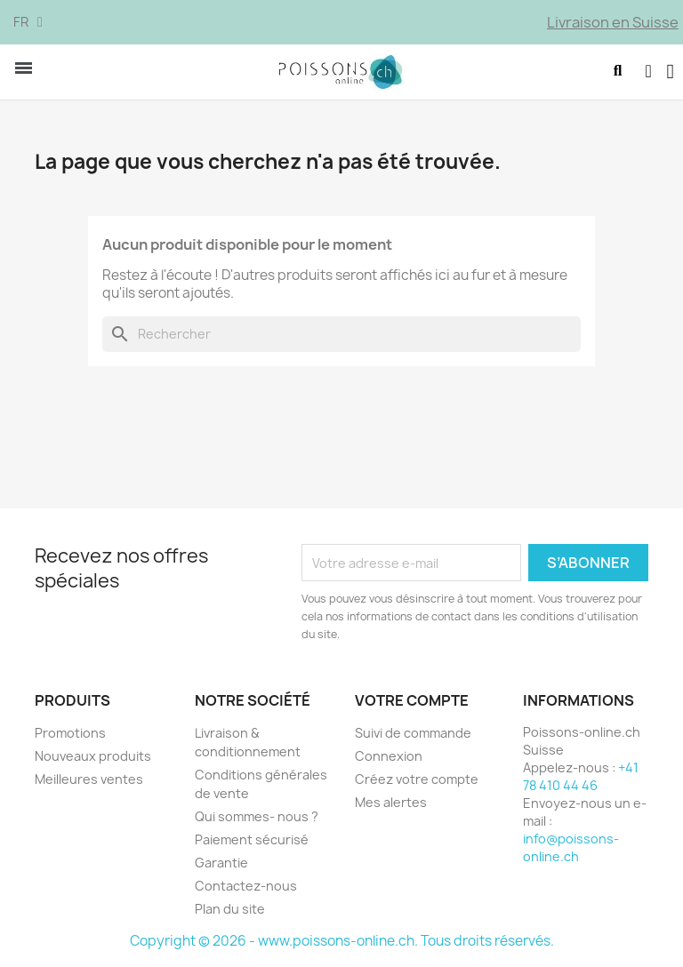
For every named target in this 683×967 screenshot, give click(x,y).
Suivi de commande (413, 735)
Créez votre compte (416, 781)
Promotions (70, 735)
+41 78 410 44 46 (581, 779)
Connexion (388, 758)
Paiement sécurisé (252, 842)
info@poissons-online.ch (571, 850)
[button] (615, 73)
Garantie (221, 865)
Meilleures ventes (89, 781)
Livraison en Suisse (613, 22)
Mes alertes (391, 804)
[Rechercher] (341, 338)
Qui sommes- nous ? (256, 819)
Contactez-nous (246, 888)
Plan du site (230, 911)
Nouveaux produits (93, 758)
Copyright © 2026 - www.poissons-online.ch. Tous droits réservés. (342, 943)
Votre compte (412, 704)
